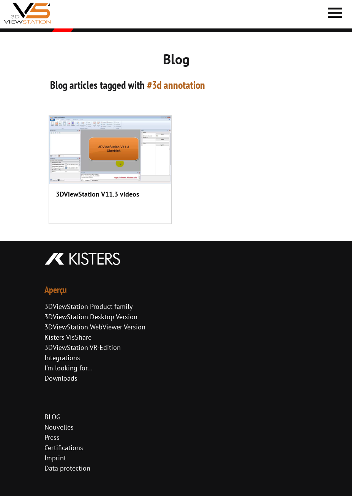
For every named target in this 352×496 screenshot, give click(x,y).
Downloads (60, 378)
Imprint (55, 457)
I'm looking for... (68, 368)
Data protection (67, 468)
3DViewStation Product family (88, 306)
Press (52, 437)
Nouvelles (59, 427)
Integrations (62, 357)
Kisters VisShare (68, 337)
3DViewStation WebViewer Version (94, 327)
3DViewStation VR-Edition (82, 347)
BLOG (52, 417)
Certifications (63, 447)
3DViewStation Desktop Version (90, 316)
